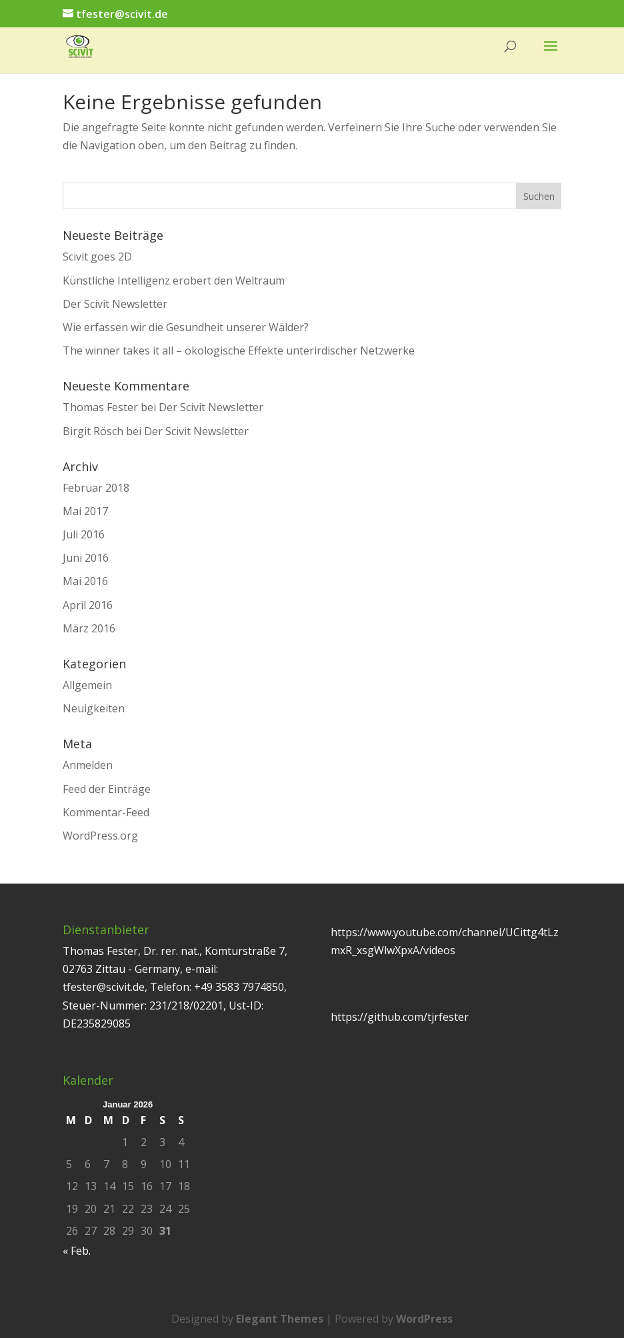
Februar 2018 (96, 487)
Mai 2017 (85, 511)
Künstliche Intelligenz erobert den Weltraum (174, 280)
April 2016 (88, 605)
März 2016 (89, 628)
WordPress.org (100, 835)
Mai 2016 (85, 581)
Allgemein (87, 685)
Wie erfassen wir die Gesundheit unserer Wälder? (186, 327)
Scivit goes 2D (97, 256)
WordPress (424, 1318)
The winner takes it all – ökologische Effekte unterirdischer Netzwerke (239, 350)
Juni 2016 (86, 557)
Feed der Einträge (107, 789)
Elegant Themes (279, 1318)
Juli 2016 (84, 534)
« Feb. (77, 1250)
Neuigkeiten (94, 708)
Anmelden (88, 765)
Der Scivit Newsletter (115, 304)
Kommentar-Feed (106, 812)
